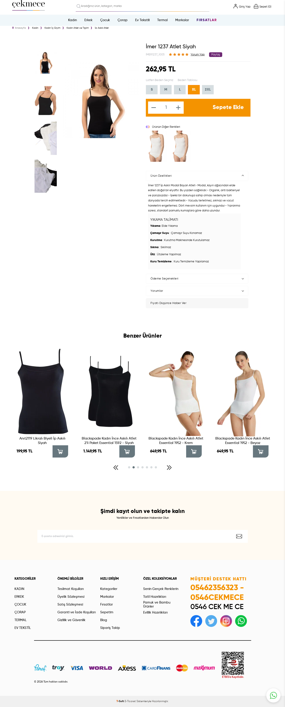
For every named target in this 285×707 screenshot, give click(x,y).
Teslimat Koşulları (70, 589)
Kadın (72, 20)
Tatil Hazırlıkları (154, 596)
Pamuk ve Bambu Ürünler (156, 604)
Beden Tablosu (187, 80)
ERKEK (19, 596)
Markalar (182, 20)
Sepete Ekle (228, 107)
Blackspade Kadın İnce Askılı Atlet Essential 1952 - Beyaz (242, 441)
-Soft (120, 701)
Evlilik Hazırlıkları (155, 612)
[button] (116, 467)
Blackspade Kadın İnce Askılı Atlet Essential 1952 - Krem (176, 441)
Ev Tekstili (142, 20)
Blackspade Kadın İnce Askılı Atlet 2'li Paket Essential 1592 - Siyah (109, 441)
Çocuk (105, 20)
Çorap (123, 20)
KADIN (19, 589)
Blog (103, 620)
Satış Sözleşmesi (70, 604)
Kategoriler (108, 589)
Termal (162, 20)
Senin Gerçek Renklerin (160, 589)
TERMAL (20, 620)
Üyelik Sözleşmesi (70, 596)
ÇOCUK (20, 604)
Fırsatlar (207, 20)
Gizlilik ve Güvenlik (71, 620)
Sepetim (106, 612)
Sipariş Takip (110, 628)
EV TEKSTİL (22, 628)
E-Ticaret (130, 701)
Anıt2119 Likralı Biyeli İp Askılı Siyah (42, 441)
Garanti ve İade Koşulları (76, 612)
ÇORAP (20, 612)
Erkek (88, 20)
